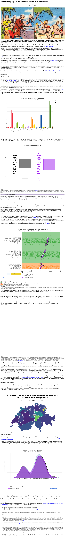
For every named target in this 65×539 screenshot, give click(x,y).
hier (47, 432)
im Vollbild (47, 223)
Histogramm (6, 494)
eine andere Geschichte (48, 46)
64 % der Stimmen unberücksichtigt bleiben (53, 70)
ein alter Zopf (33, 62)
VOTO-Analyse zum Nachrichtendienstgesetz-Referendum (31, 377)
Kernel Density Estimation (37, 493)
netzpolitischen (36, 217)
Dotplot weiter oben (21, 360)
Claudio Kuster (53, 60)
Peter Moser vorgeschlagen (11, 80)
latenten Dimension (23, 493)
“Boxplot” (36, 190)
